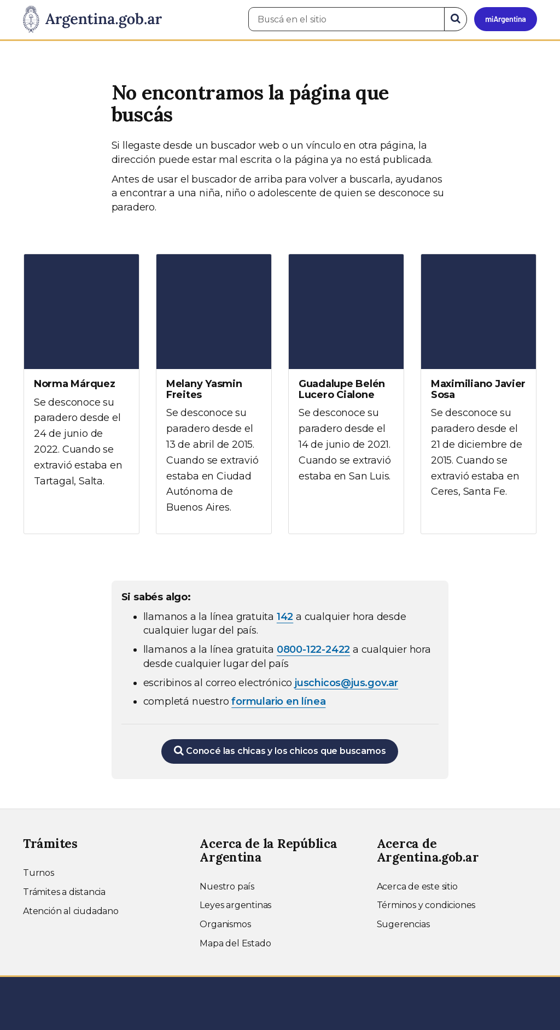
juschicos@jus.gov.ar (346, 683)
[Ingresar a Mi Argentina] (505, 19)
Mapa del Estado (235, 943)
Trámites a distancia (64, 892)
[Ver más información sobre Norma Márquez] (81, 380)
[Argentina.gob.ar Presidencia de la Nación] (92, 19)
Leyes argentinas (235, 905)
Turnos (38, 873)
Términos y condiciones (426, 905)
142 (285, 617)
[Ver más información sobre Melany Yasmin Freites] (213, 394)
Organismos (225, 924)
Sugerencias (403, 924)
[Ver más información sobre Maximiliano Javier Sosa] (478, 386)
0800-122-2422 (313, 649)
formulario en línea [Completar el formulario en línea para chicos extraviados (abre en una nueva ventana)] (278, 701)
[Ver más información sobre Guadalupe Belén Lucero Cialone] (346, 378)
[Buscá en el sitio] (346, 19)
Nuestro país (227, 886)
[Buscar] (455, 19)
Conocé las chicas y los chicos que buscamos (280, 750)
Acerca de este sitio (417, 886)
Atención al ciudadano (71, 911)
